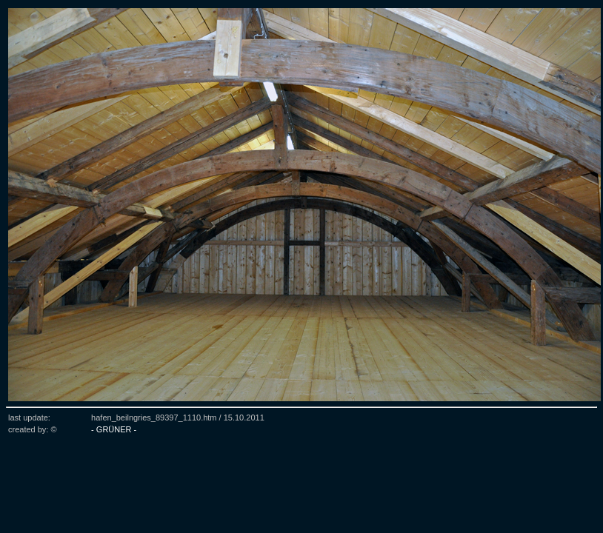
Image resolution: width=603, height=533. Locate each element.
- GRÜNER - (113, 429)
